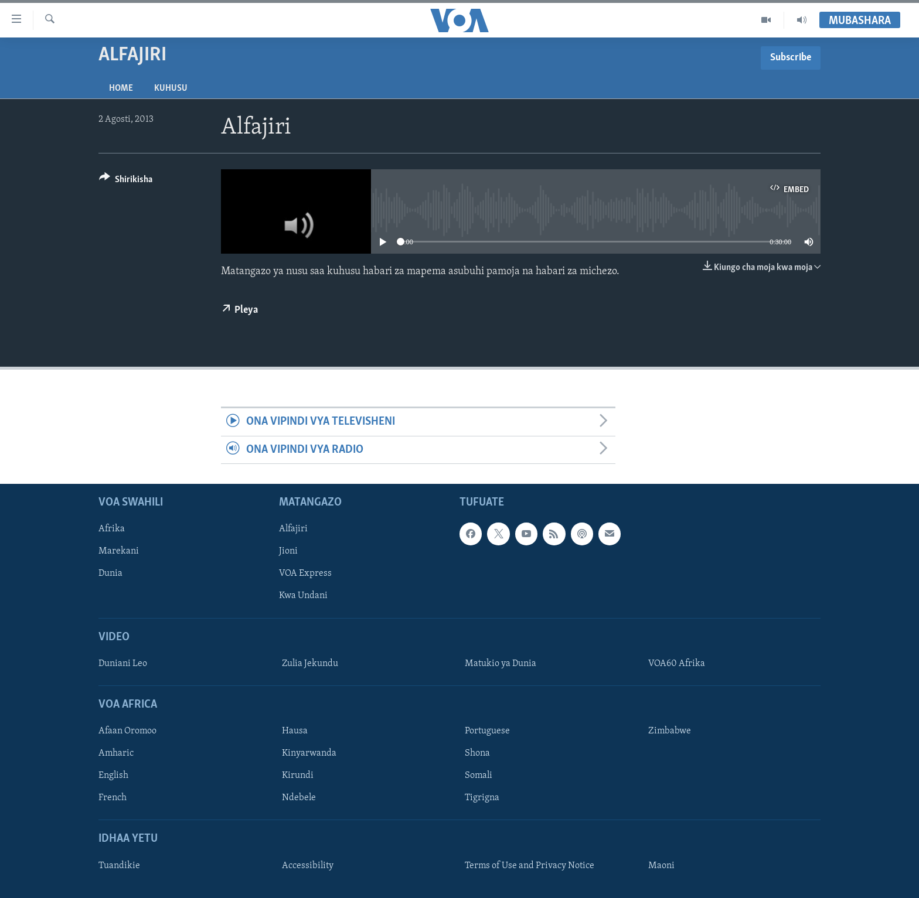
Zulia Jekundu (310, 663)
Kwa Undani (303, 595)
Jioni (288, 551)
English (113, 775)
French (112, 798)
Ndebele (299, 798)
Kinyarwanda (309, 753)
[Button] (125, 181)
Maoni (661, 865)
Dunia (110, 573)
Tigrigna (482, 798)
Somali (478, 775)
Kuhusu (171, 88)
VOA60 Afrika (676, 663)
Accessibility (307, 865)
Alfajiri (293, 529)
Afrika (111, 529)
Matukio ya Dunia (500, 663)
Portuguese (487, 731)
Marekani (118, 551)
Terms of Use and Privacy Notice (529, 865)
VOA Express (305, 573)
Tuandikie (119, 865)
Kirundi (298, 775)
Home (121, 88)
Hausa (295, 731)
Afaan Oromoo (127, 731)
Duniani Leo (122, 663)
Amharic (116, 753)
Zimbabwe (669, 731)
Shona (477, 753)
